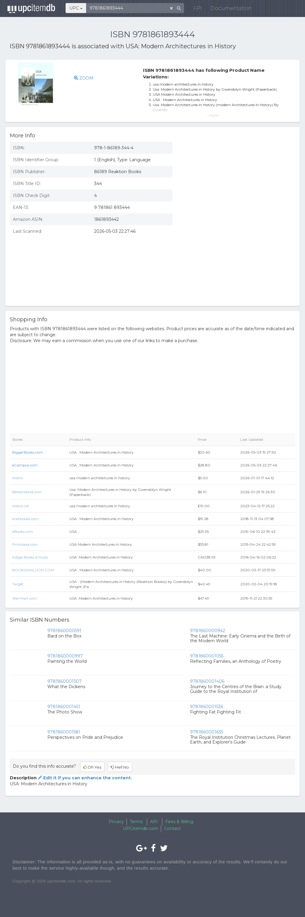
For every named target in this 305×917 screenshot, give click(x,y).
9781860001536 (206, 706)
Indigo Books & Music (30, 557)
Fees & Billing (179, 821)
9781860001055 (206, 656)
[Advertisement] (238, 258)
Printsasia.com (25, 544)
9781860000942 (207, 630)
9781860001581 (63, 732)
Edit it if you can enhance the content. (84, 778)
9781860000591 (64, 630)
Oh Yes (92, 767)
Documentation (229, 9)
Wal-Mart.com (24, 598)
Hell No (120, 767)
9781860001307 (64, 681)
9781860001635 (206, 732)
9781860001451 (63, 706)
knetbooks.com (25, 518)
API (196, 9)
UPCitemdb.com (140, 828)
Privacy (116, 821)
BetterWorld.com (27, 492)
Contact (172, 828)
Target (18, 584)
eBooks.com (22, 531)
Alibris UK (20, 506)
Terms (136, 821)
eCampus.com (25, 465)
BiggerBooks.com (27, 452)
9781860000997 (65, 656)
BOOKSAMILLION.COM (33, 570)
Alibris (17, 478)
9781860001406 (207, 681)
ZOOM (84, 78)
